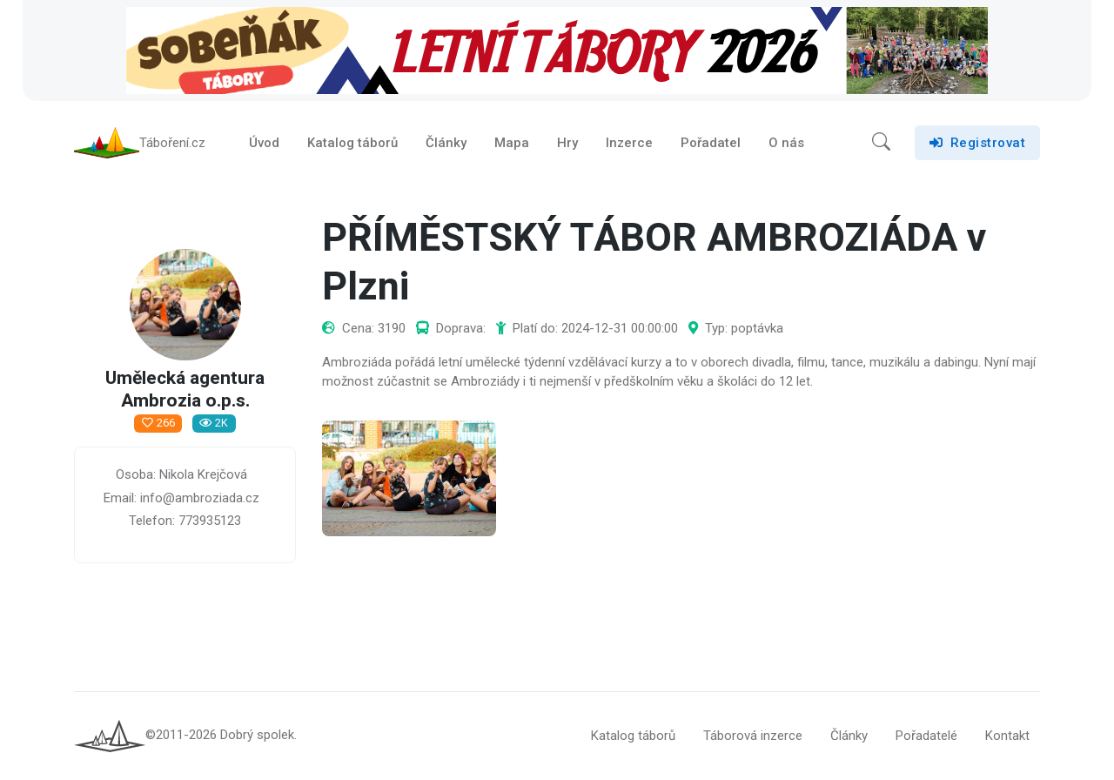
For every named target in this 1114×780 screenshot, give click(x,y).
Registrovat (977, 143)
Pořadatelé (926, 735)
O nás (786, 143)
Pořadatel (711, 143)
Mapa (511, 143)
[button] (881, 142)
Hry (567, 143)
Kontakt (1007, 735)
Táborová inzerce (752, 735)
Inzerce (629, 143)
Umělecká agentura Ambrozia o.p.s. (185, 390)
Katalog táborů (352, 143)
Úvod (264, 143)
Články (446, 143)
